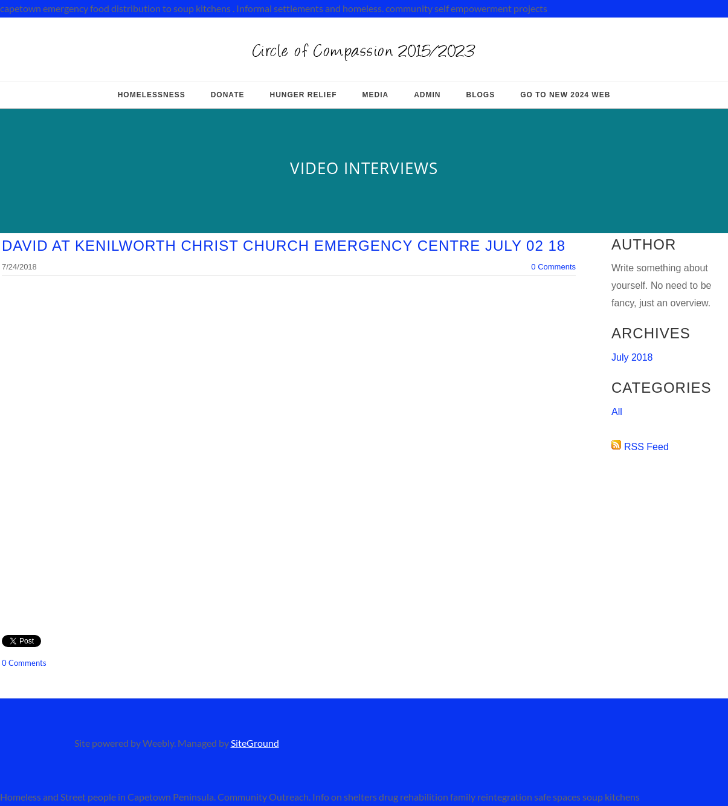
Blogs (480, 95)
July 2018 (632, 357)
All (616, 412)
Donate (228, 95)
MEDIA (375, 95)
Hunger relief (303, 95)
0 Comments (553, 266)
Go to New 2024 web (565, 95)
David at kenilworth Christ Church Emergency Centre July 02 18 (283, 245)
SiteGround (255, 743)
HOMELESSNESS (151, 95)
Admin (427, 95)
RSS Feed (646, 447)
